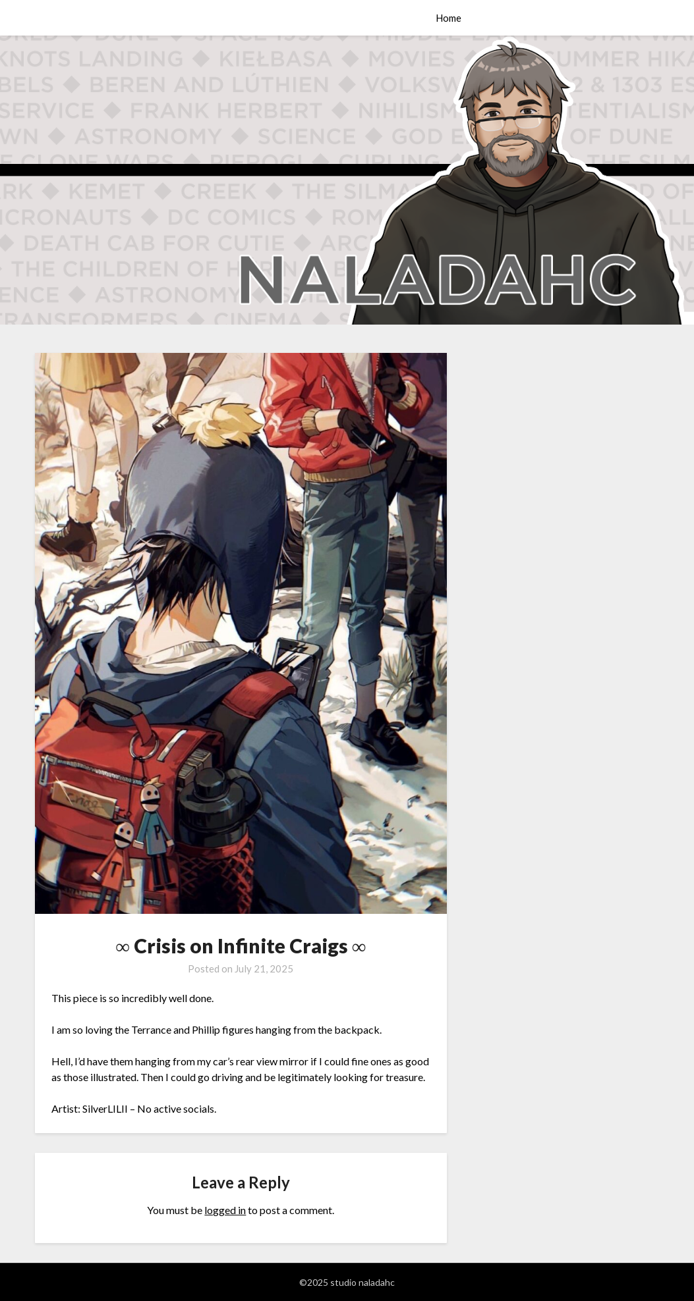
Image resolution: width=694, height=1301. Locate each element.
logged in (225, 1210)
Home (448, 18)
